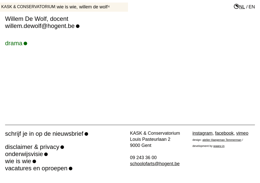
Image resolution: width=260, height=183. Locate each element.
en (252, 6)
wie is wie (66, 6)
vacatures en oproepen (36, 168)
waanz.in (218, 145)
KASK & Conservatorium (28, 7)
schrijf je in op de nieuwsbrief (44, 133)
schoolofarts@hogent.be (155, 163)
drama (16, 43)
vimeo (242, 133)
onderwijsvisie (24, 153)
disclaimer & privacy (32, 146)
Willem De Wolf (93, 6)
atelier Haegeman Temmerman (221, 139)
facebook (224, 133)
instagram (202, 133)
